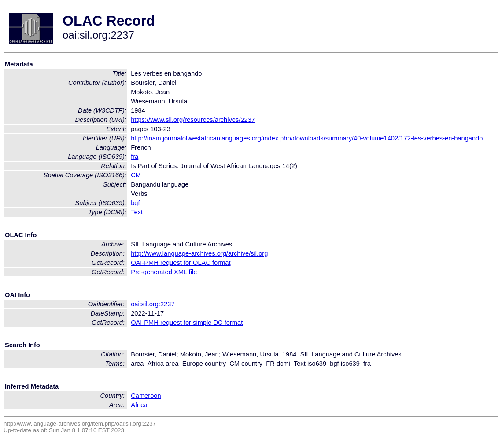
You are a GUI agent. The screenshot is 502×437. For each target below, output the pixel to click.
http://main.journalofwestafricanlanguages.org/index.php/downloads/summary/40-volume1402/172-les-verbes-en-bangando (307, 138)
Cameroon (146, 395)
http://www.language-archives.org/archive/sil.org (199, 253)
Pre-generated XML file (164, 271)
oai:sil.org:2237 (152, 304)
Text (137, 212)
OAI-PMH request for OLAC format (180, 262)
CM (136, 175)
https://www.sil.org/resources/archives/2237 (193, 119)
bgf (135, 202)
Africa (139, 404)
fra (134, 156)
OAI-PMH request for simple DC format (187, 322)
